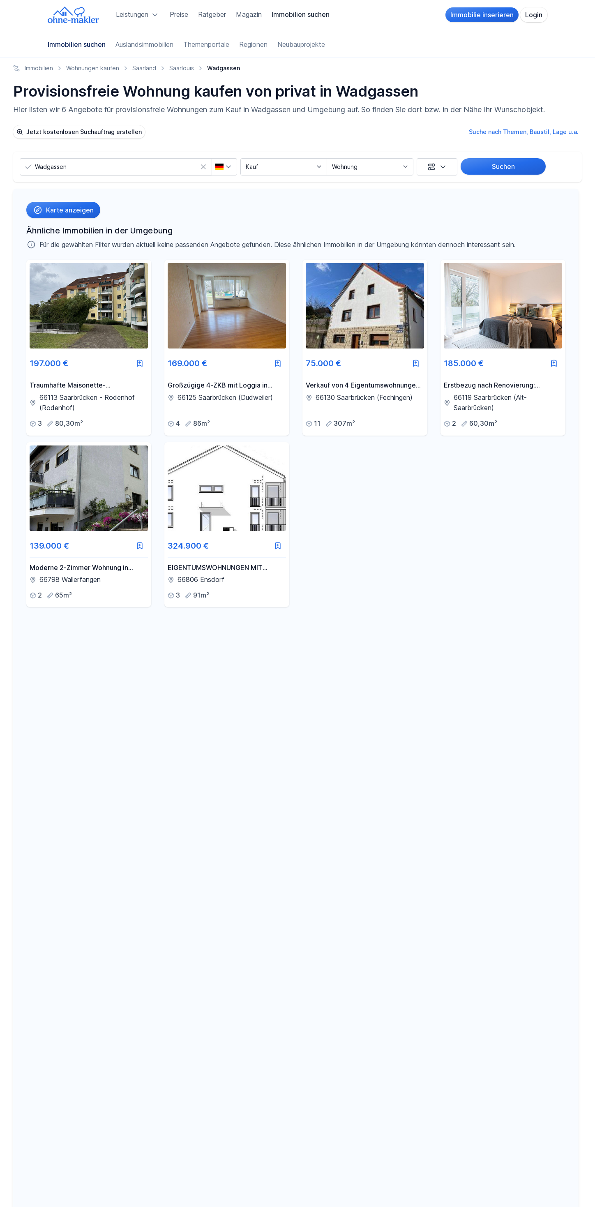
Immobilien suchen (301, 14)
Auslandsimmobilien (144, 44)
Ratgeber (212, 14)
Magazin (249, 14)
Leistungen (138, 15)
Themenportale (206, 44)
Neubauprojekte (301, 44)
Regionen (253, 44)
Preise (179, 14)
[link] (88, 347)
